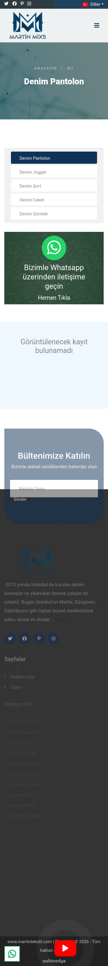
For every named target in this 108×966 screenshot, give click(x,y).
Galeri (16, 689)
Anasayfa (45, 68)
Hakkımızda (22, 678)
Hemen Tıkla (54, 297)
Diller (90, 4)
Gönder (20, 501)
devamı (63, 621)
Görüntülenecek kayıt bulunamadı (54, 346)
